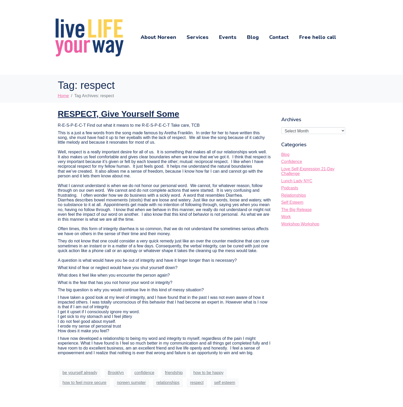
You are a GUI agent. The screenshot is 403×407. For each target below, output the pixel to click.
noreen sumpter (131, 382)
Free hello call (317, 37)
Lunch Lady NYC (296, 181)
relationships (167, 382)
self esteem (224, 382)
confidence (144, 372)
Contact (279, 37)
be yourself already (79, 372)
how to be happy (208, 372)
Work (286, 216)
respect (197, 382)
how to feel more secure (84, 382)
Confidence (291, 161)
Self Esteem (292, 202)
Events (228, 37)
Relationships (293, 195)
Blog (253, 37)
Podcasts (289, 188)
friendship (174, 372)
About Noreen (158, 37)
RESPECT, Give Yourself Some (118, 114)
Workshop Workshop (300, 224)
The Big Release (296, 209)
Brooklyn (116, 372)
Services (198, 37)
